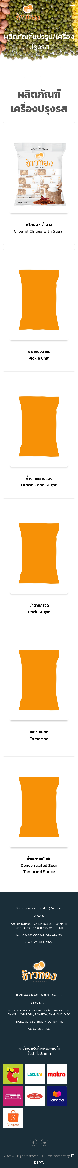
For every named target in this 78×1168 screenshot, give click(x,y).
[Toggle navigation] (72, 5)
